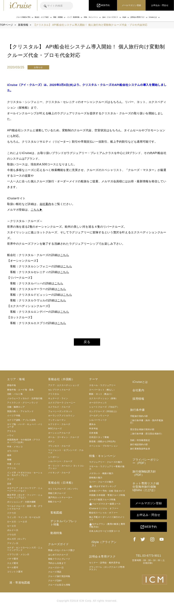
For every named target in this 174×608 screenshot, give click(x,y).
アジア (10, 481)
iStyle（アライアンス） (104, 542)
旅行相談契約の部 (139, 441)
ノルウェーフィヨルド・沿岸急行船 (24, 400)
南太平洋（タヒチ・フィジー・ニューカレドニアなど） (24, 497)
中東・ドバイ (13, 465)
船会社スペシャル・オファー (103, 514)
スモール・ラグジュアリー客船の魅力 (106, 469)
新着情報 (23, 24)
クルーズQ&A (55, 574)
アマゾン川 (12, 545)
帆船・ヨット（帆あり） (101, 395)
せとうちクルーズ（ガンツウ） (63, 490)
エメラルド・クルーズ (59, 408)
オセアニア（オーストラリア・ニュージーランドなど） (24, 490)
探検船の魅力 (95, 479)
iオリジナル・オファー (103, 510)
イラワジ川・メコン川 (18, 556)
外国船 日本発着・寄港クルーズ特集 (107, 497)
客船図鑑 (54, 513)
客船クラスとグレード (59, 552)
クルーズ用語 (54, 565)
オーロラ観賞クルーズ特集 (102, 501)
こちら (64, 255)
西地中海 (11, 387)
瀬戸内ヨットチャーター (60, 499)
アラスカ (11, 432)
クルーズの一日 (56, 561)
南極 (9, 461)
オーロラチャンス (98, 404)
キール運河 (12, 569)
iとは (138, 382)
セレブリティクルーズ (59, 391)
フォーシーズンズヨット (60, 413)
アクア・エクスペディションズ (63, 387)
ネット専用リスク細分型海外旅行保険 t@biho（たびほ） (147, 476)
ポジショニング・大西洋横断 (21, 503)
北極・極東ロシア (16, 408)
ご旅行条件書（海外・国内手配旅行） (146, 418)
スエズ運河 (12, 564)
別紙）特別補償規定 (140, 437)
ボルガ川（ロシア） (17, 540)
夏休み (92, 426)
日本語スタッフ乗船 (99, 439)
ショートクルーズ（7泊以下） (104, 408)
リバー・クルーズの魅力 (101, 483)
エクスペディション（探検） (103, 400)
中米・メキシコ (15, 448)
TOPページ (6, 24)
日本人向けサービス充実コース (104, 532)
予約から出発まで (57, 557)
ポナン (51, 443)
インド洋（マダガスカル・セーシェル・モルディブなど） (24, 475)
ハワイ (10, 437)
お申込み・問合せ (148, 504)
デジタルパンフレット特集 (65, 520)
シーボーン (53, 458)
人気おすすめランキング (102, 488)
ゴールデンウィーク (99, 417)
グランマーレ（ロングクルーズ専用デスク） (106, 564)
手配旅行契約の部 (139, 413)
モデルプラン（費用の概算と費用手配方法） (107, 527)
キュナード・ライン (58, 400)
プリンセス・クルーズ (59, 447)
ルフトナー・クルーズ (59, 426)
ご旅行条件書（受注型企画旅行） (146, 430)
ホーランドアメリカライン (61, 417)
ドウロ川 (11, 536)
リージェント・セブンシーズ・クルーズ (65, 453)
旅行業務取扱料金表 (140, 445)
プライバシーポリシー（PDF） (145, 457)
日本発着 (93, 434)
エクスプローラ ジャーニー (61, 404)
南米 (9, 457)
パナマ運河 (12, 560)
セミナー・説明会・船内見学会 (104, 559)
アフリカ (11, 470)
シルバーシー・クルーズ (60, 463)
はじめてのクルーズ (58, 548)
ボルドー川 (12, 532)
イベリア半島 (13, 417)
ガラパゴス (12, 452)
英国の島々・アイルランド (20, 413)
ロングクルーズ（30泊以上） (103, 413)
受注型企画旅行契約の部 (142, 426)
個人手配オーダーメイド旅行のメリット (106, 519)
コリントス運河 (15, 573)
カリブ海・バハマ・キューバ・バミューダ (24, 427)
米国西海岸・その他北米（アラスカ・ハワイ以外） (23, 442)
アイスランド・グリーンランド (22, 404)
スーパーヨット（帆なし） (102, 391)
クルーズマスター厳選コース (105, 505)
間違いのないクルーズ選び (61, 544)
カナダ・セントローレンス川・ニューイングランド (24, 550)
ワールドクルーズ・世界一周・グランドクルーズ (24, 508)
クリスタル (53, 395)
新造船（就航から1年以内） (103, 443)
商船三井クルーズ (57, 494)
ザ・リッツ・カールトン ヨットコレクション (66, 468)
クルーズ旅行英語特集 (59, 570)
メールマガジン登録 (148, 492)
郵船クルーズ (54, 503)
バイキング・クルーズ (59, 474)
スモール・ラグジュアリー (102, 387)
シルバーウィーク (98, 421)
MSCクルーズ (55, 430)
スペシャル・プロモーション (103, 447)
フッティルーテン (57, 421)
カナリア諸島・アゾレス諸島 (21, 421)
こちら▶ (36, 209)
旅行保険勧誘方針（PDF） (148, 466)
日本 (9, 485)
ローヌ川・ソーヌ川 (17, 523)
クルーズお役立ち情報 (59, 578)
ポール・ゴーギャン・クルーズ (63, 439)
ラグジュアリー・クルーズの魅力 (105, 463)
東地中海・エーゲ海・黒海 (20, 391)
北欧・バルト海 (15, 395)
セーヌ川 (11, 527)
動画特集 (54, 527)
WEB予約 (148, 516)
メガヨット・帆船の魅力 (101, 475)
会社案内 (45, 204)
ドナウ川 (11, 514)
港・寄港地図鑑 (17, 583)
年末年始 (93, 430)
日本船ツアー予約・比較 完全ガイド (107, 492)
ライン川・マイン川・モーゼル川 (23, 519)
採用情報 (136, 396)
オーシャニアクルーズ (59, 434)
